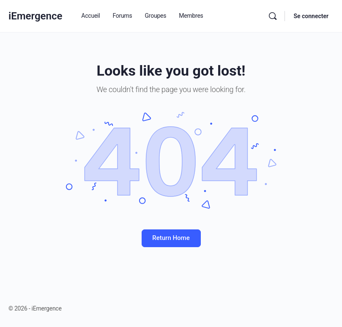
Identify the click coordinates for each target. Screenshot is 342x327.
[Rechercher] (272, 16)
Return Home (170, 238)
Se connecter (310, 16)
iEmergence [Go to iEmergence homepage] (35, 16)
